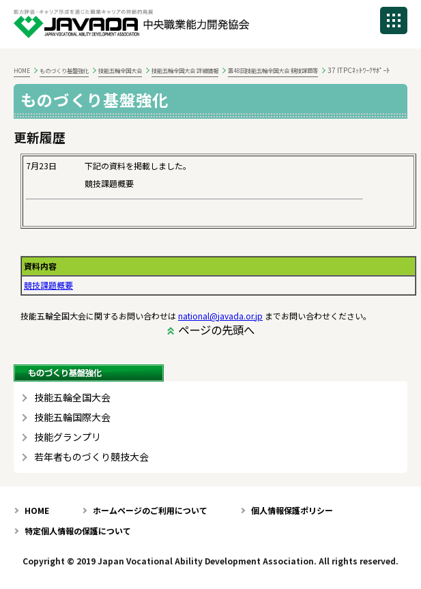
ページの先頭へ (216, 329)
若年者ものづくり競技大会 (91, 457)
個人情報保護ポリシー (292, 510)
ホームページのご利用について (150, 510)
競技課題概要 (48, 285)
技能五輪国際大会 (72, 417)
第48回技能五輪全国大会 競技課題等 (273, 70)
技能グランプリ (67, 437)
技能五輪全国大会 (120, 70)
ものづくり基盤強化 (64, 70)
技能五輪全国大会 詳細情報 (184, 70)
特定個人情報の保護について (78, 530)
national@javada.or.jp (220, 315)
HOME (22, 70)
